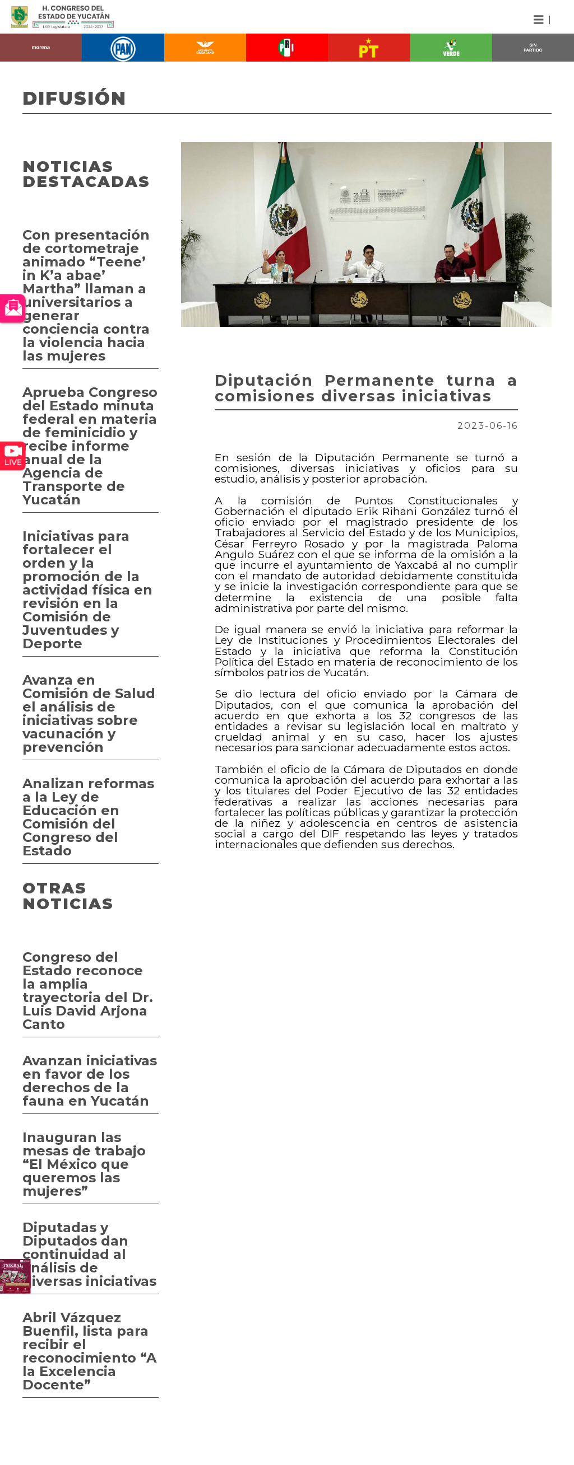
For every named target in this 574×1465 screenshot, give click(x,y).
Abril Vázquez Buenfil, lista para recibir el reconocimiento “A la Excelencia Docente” (89, 1351)
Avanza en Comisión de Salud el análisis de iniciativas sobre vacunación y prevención (88, 713)
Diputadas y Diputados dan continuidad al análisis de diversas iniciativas (89, 1254)
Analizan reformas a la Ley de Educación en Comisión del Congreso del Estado (88, 817)
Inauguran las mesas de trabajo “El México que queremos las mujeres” (84, 1164)
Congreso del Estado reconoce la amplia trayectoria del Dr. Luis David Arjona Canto (87, 990)
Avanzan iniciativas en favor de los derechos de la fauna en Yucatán (89, 1080)
